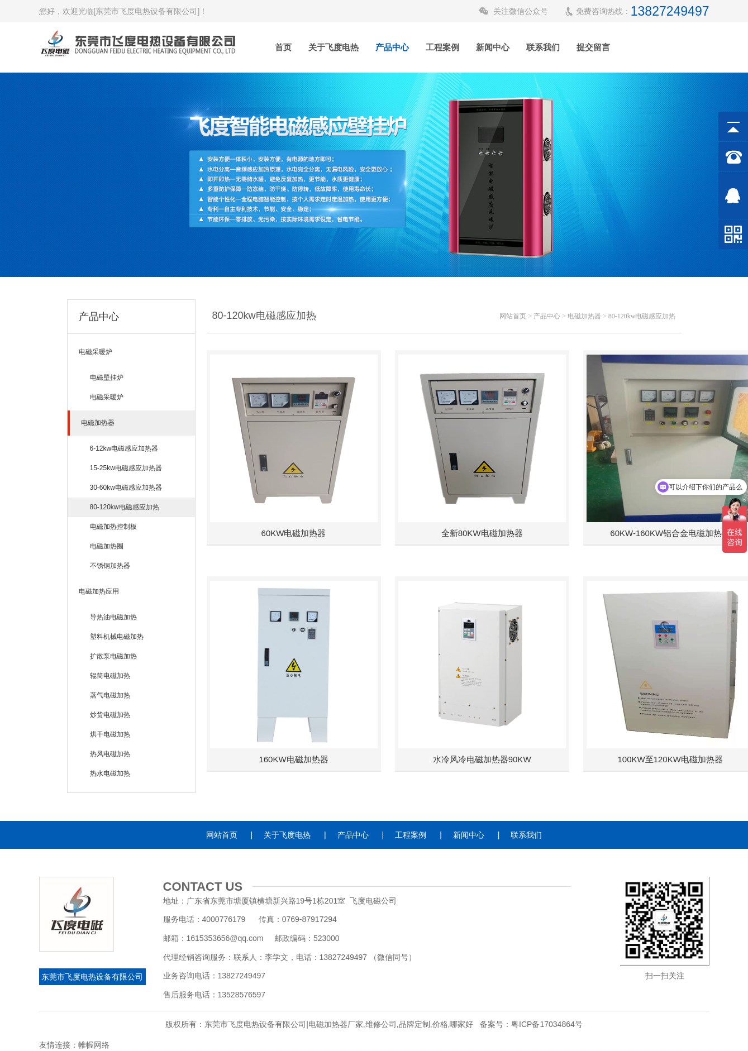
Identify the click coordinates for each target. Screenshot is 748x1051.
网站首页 (512, 316)
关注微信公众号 (520, 11)
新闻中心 (492, 47)
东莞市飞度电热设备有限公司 (92, 976)
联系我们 (543, 47)
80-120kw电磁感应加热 (642, 316)
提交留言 (593, 47)
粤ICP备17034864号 (547, 1024)
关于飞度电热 (333, 47)
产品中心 (392, 47)
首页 (283, 47)
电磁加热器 (584, 316)
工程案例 (442, 47)
